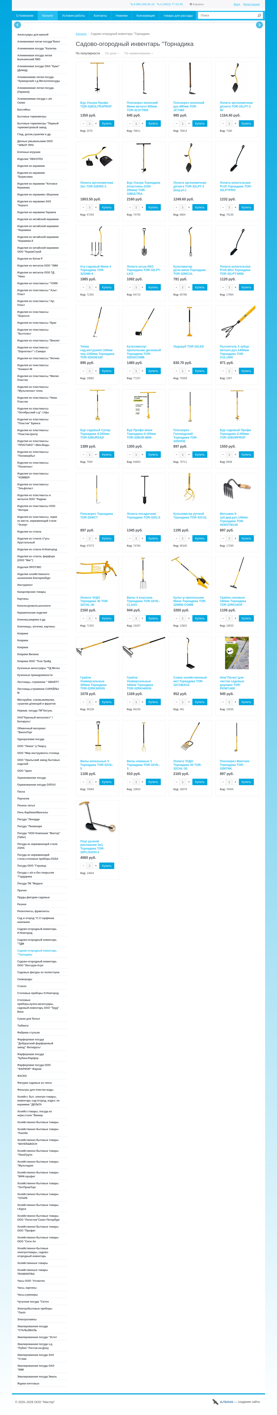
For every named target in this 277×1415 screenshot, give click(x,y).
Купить (106, 124)
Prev (17, 24)
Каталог (81, 34)
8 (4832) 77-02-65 (170, 4)
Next (259, 24)
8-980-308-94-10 (143, 4)
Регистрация (251, 4)
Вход (237, 4)
